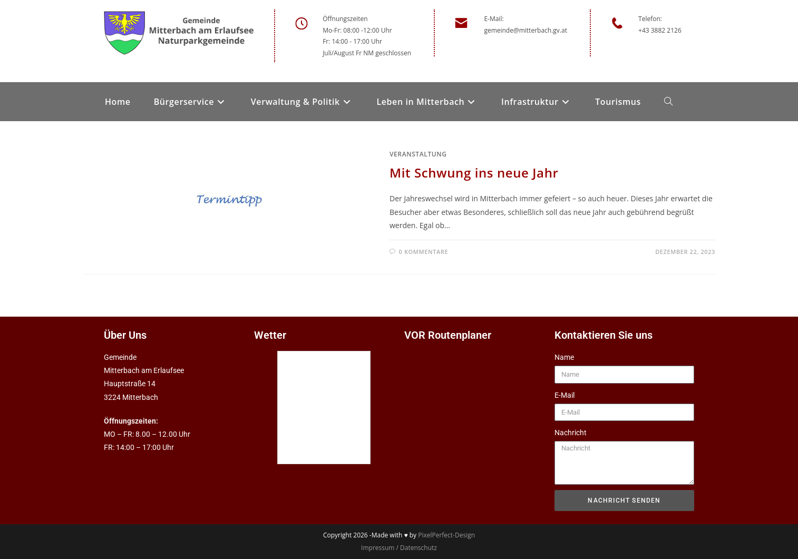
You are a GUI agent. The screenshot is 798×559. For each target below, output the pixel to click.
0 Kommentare (424, 252)
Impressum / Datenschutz (399, 547)
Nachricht (570, 432)
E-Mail (564, 395)
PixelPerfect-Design (446, 535)
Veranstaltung (418, 154)
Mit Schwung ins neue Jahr (474, 172)
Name (564, 357)
